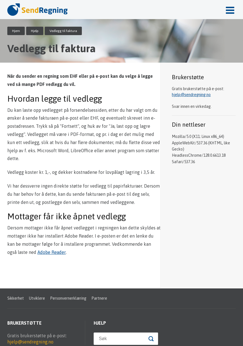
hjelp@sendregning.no (191, 94)
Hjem (16, 31)
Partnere (99, 298)
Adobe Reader (51, 252)
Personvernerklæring (68, 298)
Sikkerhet (15, 298)
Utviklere (37, 298)
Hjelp (35, 31)
